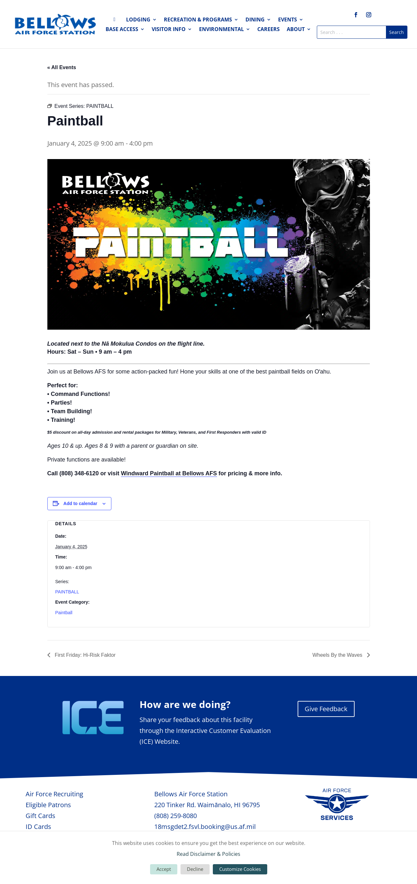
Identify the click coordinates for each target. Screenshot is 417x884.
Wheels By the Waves (338, 655)
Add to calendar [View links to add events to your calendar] (80, 503)
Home (116, 20)
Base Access (122, 30)
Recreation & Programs (198, 20)
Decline (195, 869)
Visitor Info (169, 30)
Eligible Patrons (48, 804)
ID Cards (38, 826)
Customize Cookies (240, 869)
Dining (255, 20)
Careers (268, 30)
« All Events (61, 67)
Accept (163, 869)
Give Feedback (326, 708)
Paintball (64, 612)
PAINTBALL (67, 591)
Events (287, 20)
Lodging (138, 20)
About (296, 30)
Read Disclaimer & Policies (208, 853)
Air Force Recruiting (54, 794)
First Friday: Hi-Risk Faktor (84, 655)
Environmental (221, 30)
